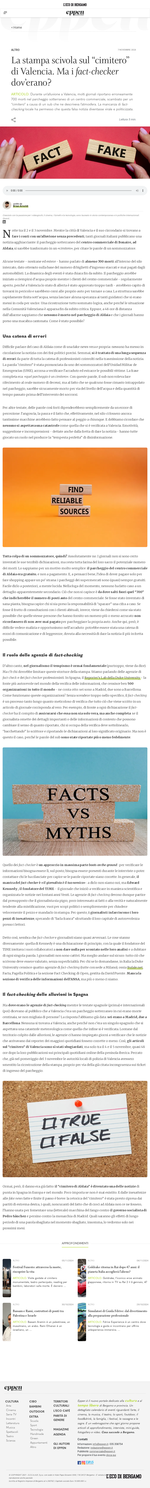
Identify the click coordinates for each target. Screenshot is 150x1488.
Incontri (11, 1419)
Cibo (33, 1401)
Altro (15, 50)
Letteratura (12, 1423)
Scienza (10, 1440)
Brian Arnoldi (20, 206)
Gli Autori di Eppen (61, 1446)
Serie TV (11, 1414)
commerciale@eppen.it (102, 1451)
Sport (33, 1425)
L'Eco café (61, 1411)
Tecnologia (36, 1429)
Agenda (59, 1434)
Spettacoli (12, 1432)
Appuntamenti (38, 1442)
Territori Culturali (61, 1403)
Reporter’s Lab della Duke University (113, 678)
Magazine (61, 1429)
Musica (10, 1427)
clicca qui (111, 1455)
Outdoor (36, 1411)
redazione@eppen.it (101, 1447)
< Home (16, 27)
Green (34, 1438)
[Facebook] (79, 1462)
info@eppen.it (100, 1444)
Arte (8, 1406)
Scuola (34, 1421)
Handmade (37, 1434)
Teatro (10, 1436)
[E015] (89, 1462)
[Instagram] (83, 1462)
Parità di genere (60, 1418)
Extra (33, 1417)
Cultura (12, 1401)
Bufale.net (135, 967)
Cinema (11, 1410)
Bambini (35, 1406)
